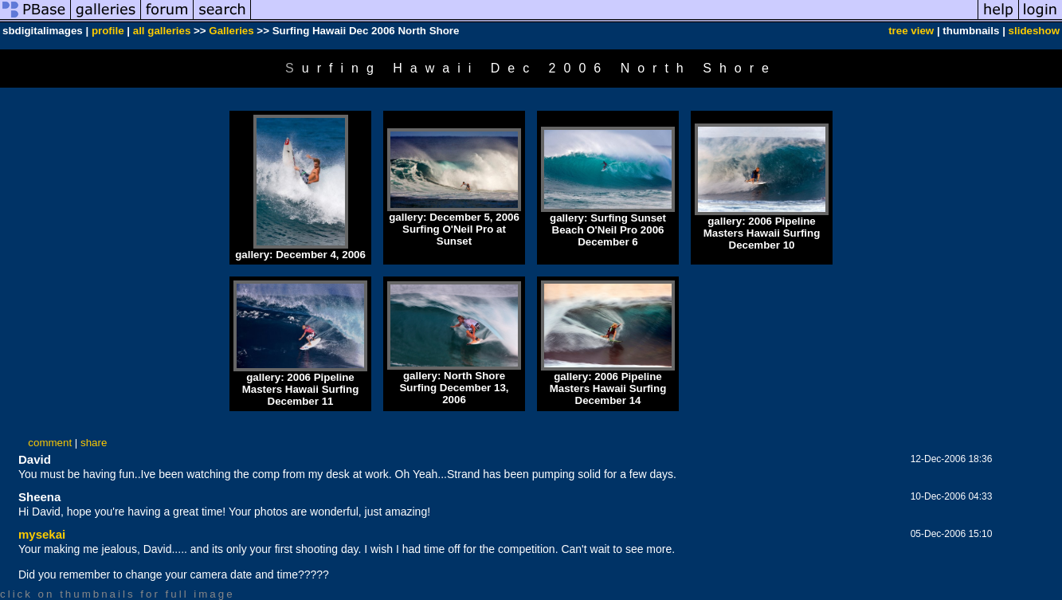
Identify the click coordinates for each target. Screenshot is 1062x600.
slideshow (1034, 31)
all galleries (162, 31)
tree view (911, 31)
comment (50, 443)
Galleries (231, 31)
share (93, 443)
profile (108, 31)
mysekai (41, 534)
